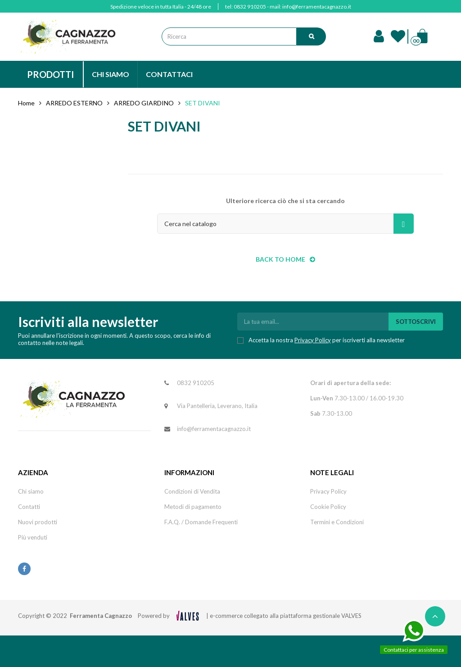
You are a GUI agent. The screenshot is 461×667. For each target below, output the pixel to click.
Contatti (29, 506)
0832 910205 (250, 6)
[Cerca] (285, 223)
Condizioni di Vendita (192, 491)
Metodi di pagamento (192, 506)
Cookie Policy (328, 506)
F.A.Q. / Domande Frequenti (201, 522)
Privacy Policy (312, 340)
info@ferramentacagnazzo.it (316, 6)
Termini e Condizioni (337, 522)
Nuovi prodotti (37, 522)
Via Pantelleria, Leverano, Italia (217, 405)
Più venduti (32, 537)
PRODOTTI (50, 74)
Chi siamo (31, 491)
